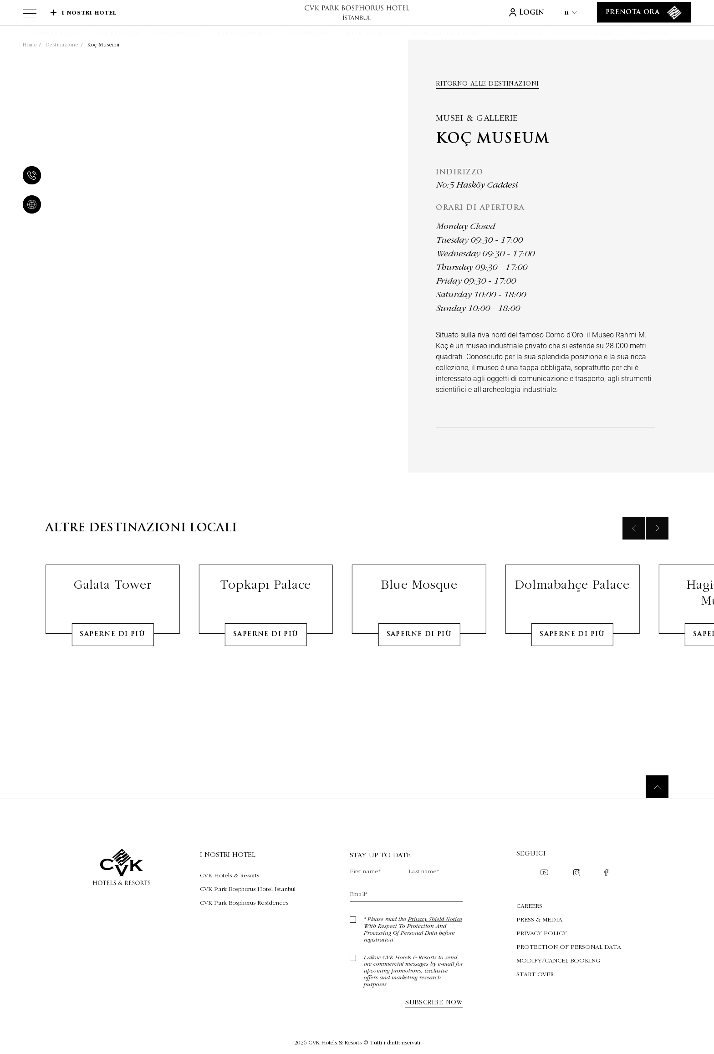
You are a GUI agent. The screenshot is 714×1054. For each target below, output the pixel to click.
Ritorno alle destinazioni (487, 83)
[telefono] (30, 176)
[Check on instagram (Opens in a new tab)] (576, 873)
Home (29, 44)
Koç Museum (103, 44)
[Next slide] (657, 564)
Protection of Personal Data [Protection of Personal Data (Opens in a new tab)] (568, 946)
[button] (19, 33)
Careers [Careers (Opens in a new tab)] (529, 905)
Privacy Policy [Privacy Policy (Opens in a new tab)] (541, 933)
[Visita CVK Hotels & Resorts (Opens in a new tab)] (248, 875)
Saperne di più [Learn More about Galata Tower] (112, 670)
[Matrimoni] (310, 33)
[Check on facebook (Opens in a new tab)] (606, 873)
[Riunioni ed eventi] (447, 33)
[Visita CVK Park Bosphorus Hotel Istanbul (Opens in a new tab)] (248, 889)
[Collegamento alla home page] (357, 12)
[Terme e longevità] (245, 33)
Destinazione (62, 44)
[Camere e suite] (58, 33)
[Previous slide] (633, 564)
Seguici (531, 853)
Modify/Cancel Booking (558, 960)
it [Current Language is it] (571, 12)
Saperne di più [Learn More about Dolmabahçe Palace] (572, 670)
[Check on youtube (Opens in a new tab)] (544, 873)
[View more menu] (29, 15)
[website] (30, 205)
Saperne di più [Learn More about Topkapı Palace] (266, 670)
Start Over (535, 974)
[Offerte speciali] (370, 33)
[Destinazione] (518, 33)
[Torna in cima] (657, 786)
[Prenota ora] (644, 12)
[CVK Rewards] (117, 33)
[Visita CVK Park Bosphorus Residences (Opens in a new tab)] (248, 902)
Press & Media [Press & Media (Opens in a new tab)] (539, 919)
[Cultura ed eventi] (587, 33)
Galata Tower (113, 620)
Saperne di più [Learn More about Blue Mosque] (419, 670)
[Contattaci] (651, 33)
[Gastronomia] (176, 33)
